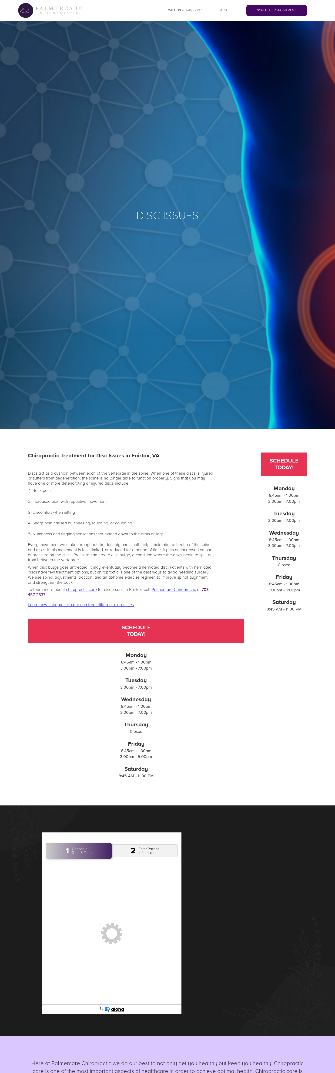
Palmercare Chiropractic (174, 589)
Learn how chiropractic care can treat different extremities (81, 604)
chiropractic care (81, 589)
